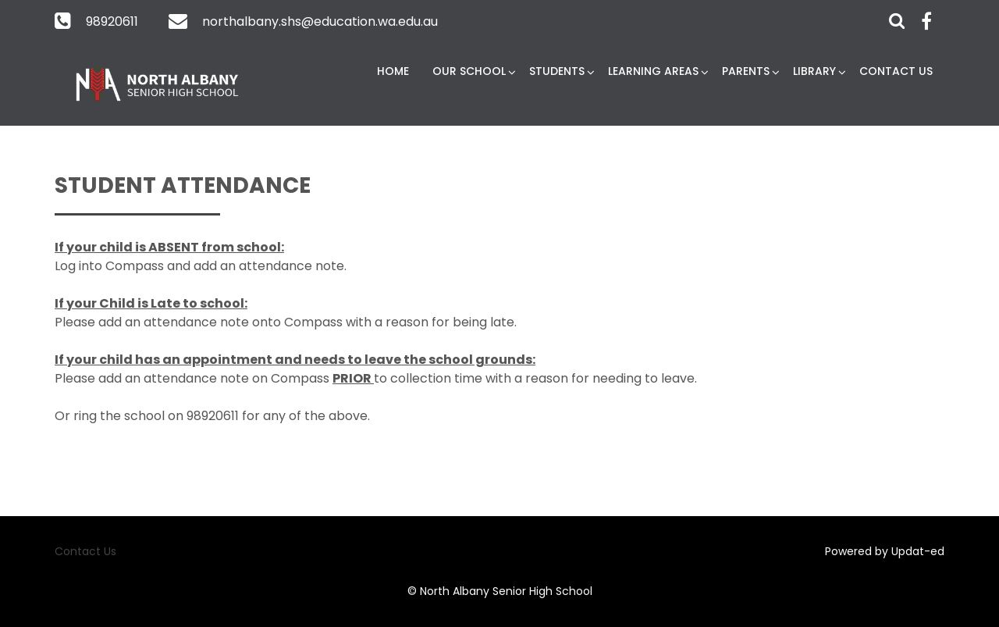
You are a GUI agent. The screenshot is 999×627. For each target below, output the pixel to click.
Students (557, 71)
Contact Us (896, 71)
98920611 (112, 21)
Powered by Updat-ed (884, 551)
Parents (746, 71)
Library (814, 71)
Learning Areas (653, 71)
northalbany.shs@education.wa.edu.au (320, 21)
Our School (469, 71)
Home (393, 71)
